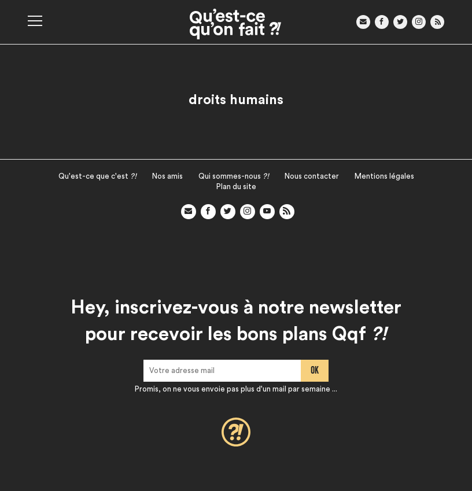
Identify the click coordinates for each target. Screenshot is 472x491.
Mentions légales (384, 176)
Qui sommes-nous (233, 176)
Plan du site (236, 186)
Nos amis (167, 176)
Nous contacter (312, 176)
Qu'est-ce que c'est (97, 176)
